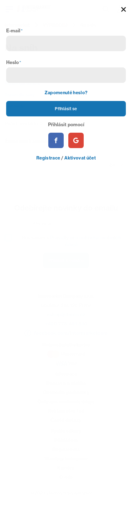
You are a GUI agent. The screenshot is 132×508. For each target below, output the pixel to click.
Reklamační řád (66, 414)
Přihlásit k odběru (66, 263)
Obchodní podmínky (66, 395)
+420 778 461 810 (66, 327)
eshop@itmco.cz (66, 318)
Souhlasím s (71, 242)
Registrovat (66, 452)
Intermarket (17, 25)
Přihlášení (66, 443)
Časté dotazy (65, 423)
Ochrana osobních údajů (66, 405)
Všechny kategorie (66, 462)
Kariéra (65, 471)
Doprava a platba (66, 386)
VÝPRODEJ (55, 25)
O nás (66, 480)
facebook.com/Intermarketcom (71, 336)
